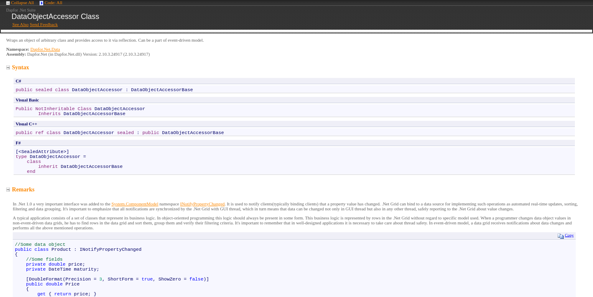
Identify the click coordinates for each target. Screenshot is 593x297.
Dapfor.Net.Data (45, 49)
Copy (566, 236)
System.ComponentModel (135, 203)
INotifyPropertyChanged (202, 203)
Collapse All (22, 2)
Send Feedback (44, 24)
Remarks (20, 189)
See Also (20, 24)
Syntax (17, 67)
